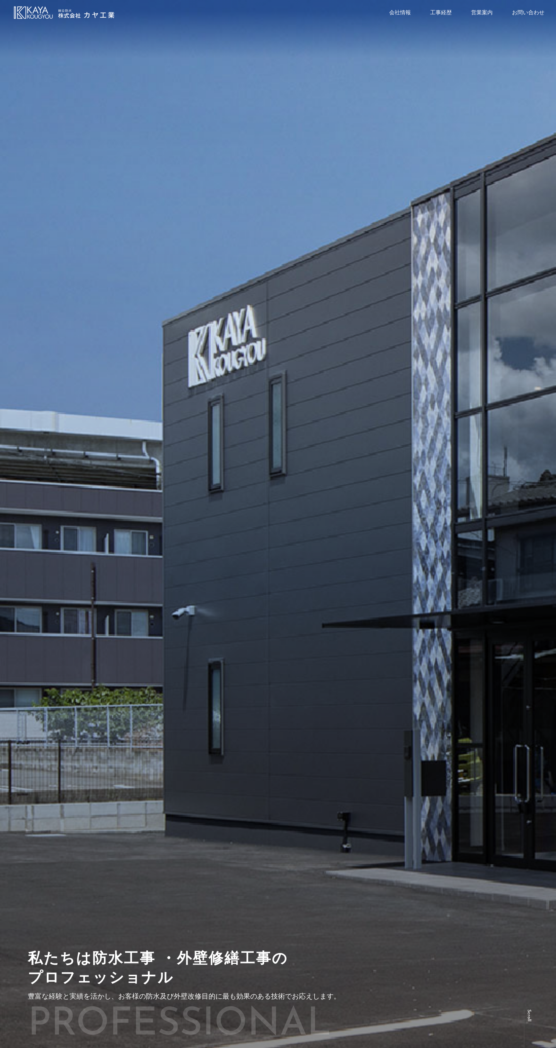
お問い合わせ (528, 12)
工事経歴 (441, 12)
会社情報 (400, 12)
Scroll (529, 1015)
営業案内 (482, 12)
